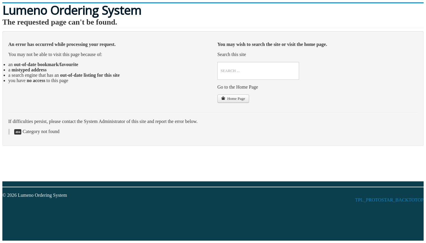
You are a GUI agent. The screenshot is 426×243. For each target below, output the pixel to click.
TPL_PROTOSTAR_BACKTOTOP (389, 199)
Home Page (233, 98)
